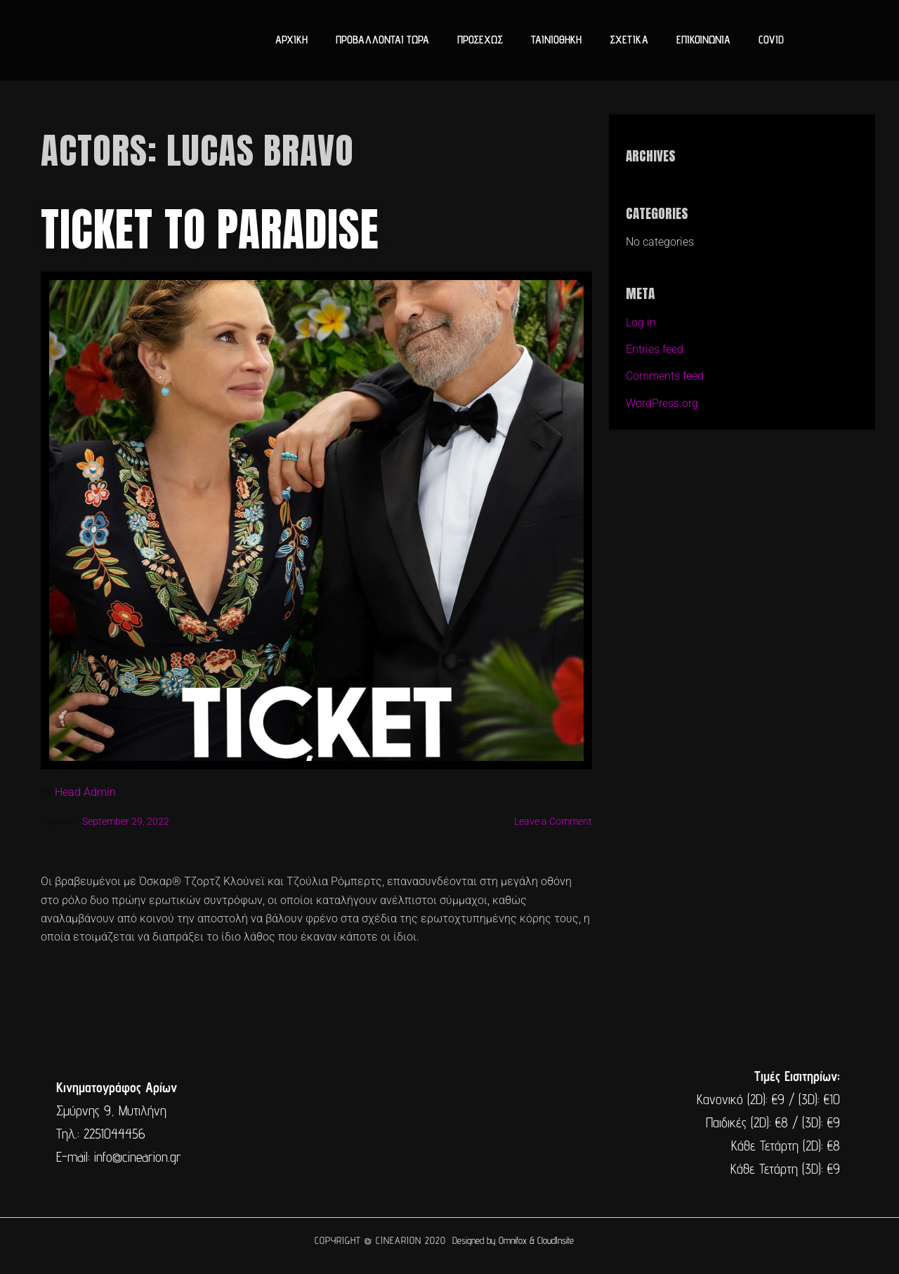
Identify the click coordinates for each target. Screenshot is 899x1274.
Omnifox (513, 1240)
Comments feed (665, 376)
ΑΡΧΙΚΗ (291, 39)
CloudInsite (555, 1240)
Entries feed (654, 349)
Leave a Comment (553, 822)
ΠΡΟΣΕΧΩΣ (480, 39)
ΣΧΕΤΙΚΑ (629, 39)
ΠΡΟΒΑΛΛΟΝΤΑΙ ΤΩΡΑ (382, 39)
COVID (771, 39)
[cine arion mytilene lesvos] (448, 1122)
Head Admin (85, 792)
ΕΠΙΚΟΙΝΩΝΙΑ (703, 39)
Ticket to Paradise (210, 229)
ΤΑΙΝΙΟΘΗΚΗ (556, 39)
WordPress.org (662, 403)
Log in (641, 322)
